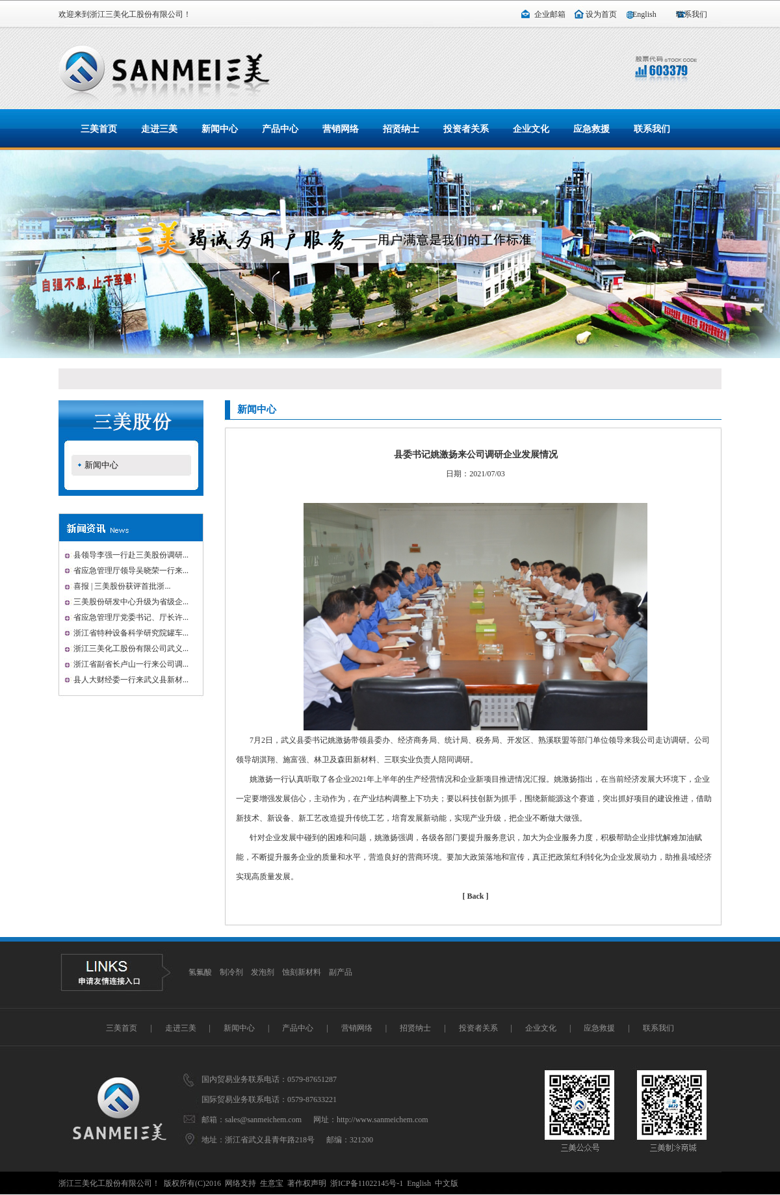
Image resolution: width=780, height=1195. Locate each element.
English (644, 14)
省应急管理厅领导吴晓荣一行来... (130, 570)
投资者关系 (466, 129)
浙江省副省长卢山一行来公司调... (130, 664)
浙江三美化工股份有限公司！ (140, 14)
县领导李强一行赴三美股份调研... (130, 554)
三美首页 (99, 129)
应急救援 (591, 129)
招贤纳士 (401, 129)
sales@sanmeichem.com (263, 1119)
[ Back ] (476, 896)
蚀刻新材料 (301, 972)
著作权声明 (306, 1183)
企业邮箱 (550, 14)
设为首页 (601, 14)
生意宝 (271, 1183)
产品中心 (280, 129)
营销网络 (340, 129)
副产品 (340, 972)
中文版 (446, 1183)
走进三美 (159, 129)
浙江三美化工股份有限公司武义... (130, 648)
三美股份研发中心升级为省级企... (130, 601)
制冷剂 (231, 972)
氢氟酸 (200, 972)
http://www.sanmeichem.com (382, 1119)
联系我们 (691, 14)
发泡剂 (262, 972)
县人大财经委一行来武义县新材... (130, 679)
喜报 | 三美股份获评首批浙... (121, 586)
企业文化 (531, 129)
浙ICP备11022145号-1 (366, 1183)
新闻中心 (220, 129)
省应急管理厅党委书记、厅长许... (130, 617)
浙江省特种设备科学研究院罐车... (130, 632)
